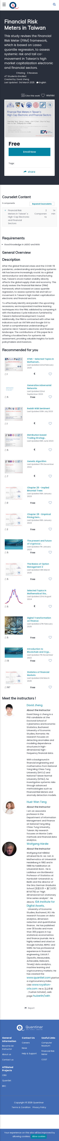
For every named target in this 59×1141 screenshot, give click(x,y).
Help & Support (29, 1053)
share (29, 172)
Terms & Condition (21, 1107)
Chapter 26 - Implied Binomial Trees (38, 489)
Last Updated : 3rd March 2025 (19, 82)
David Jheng (23, 79)
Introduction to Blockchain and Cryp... (38, 650)
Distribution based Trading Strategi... (36, 436)
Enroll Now (29, 152)
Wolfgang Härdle (37, 844)
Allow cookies (38, 1136)
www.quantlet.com (39, 977)
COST (44, 1059)
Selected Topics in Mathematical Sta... (37, 592)
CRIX (4, 1075)
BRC (4, 1086)
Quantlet (6, 1080)
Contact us (7, 1059)
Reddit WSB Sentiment (38, 408)
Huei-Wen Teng (37, 802)
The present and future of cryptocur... (39, 542)
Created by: (10, 79)
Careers (26, 1042)
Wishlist (48, 95)
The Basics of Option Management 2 (38, 565)
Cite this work (30, 95)
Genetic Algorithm (36, 461)
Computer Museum (46, 1044)
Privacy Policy (39, 1107)
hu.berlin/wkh (41, 996)
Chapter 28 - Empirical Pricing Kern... (39, 516)
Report (30, 1008)
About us (6, 1054)
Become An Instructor (8, 1047)
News (24, 1048)
